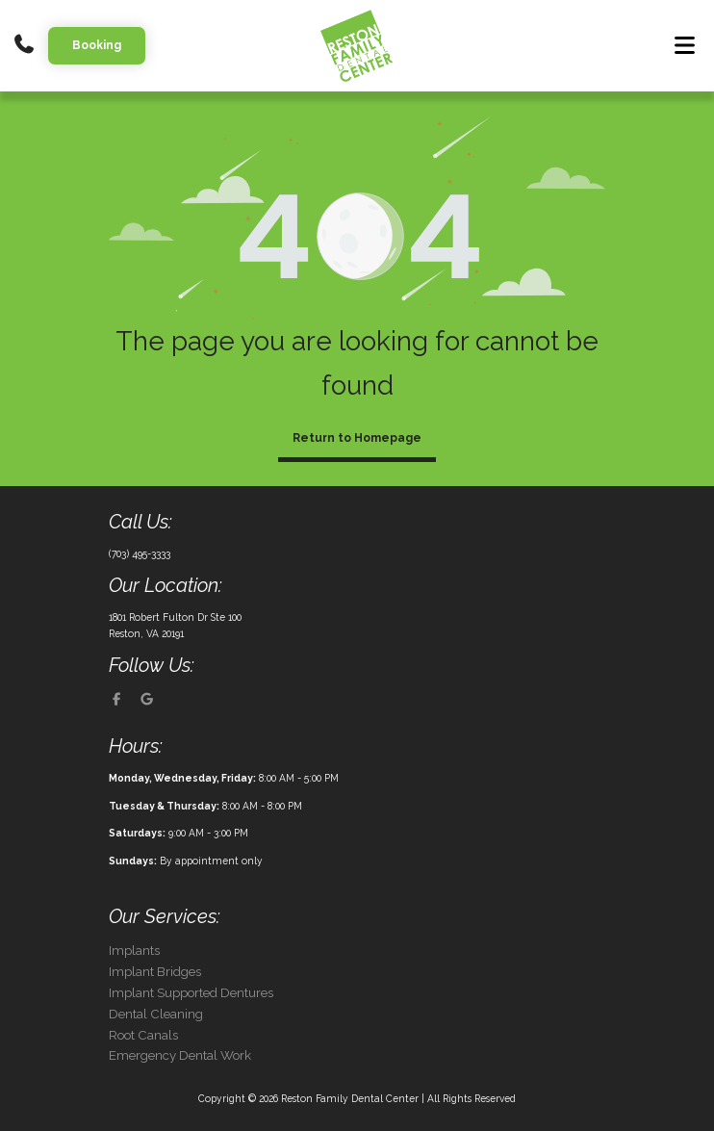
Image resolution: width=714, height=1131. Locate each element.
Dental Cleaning (156, 1014)
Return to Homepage (357, 438)
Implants (134, 950)
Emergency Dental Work (180, 1055)
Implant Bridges (155, 971)
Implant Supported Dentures (191, 993)
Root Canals (143, 1035)
